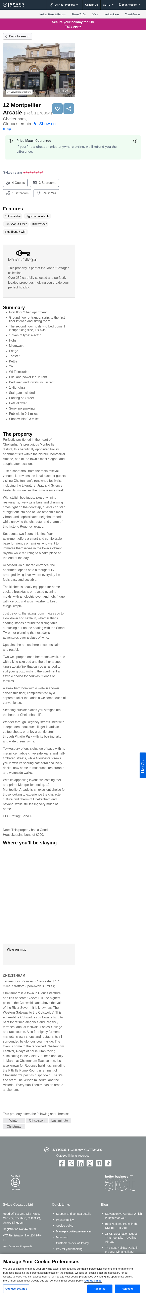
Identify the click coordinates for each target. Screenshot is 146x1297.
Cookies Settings (16, 1288)
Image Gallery (19, 92)
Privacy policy (65, 1219)
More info (62, 1237)
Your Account (130, 4)
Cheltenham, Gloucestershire (29, 123)
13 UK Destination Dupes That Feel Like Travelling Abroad (121, 1237)
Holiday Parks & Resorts (53, 14)
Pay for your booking (69, 1249)
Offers (95, 14)
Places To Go (79, 14)
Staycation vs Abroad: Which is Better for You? (123, 1215)
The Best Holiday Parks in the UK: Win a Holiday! (121, 1249)
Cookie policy (64, 1225)
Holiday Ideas (111, 14)
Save (57, 108)
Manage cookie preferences (74, 1231)
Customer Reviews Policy (72, 1243)
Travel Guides (132, 14)
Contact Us (91, 4)
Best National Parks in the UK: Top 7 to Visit (121, 1225)
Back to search (19, 36)
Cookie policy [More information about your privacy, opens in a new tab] (92, 1280)
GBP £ (108, 4)
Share (68, 108)
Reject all (127, 1288)
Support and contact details (73, 1213)
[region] (73, 1275)
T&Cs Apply (73, 26)
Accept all (100, 1288)
